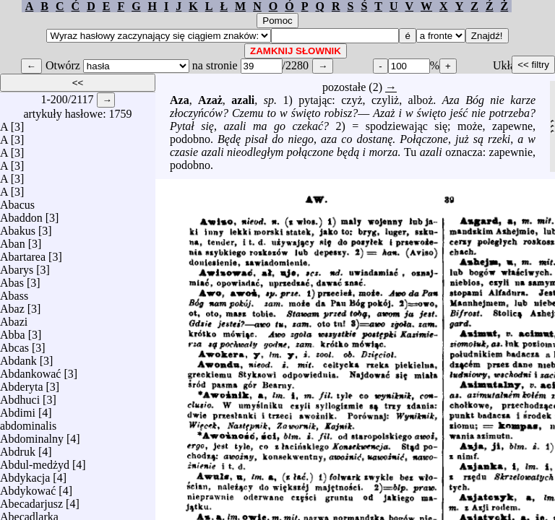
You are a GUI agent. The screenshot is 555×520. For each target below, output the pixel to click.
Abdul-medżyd (34, 461)
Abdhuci (20, 396)
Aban (12, 240)
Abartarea (23, 253)
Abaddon (21, 214)
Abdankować (30, 370)
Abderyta (21, 383)
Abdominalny (32, 435)
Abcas (14, 344)
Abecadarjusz (31, 500)
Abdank (18, 357)
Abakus (17, 227)
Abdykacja (25, 474)
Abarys (16, 266)
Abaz (12, 305)
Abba (12, 331)
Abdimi (17, 409)
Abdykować (28, 487)
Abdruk (17, 448)
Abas (12, 279)
